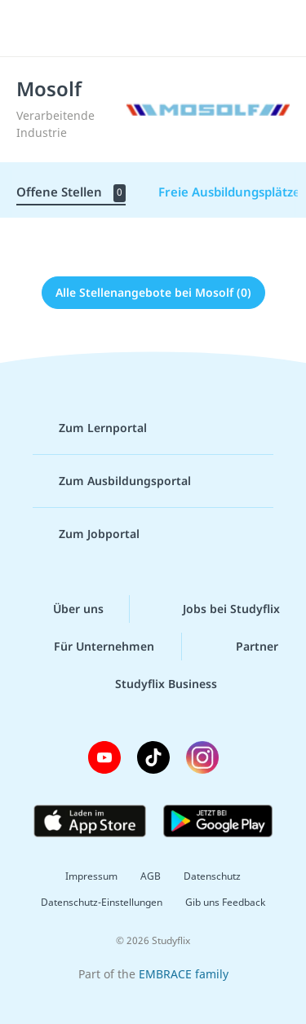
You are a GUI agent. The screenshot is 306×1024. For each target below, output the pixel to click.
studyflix (167, 28)
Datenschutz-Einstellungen (101, 902)
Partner (244, 646)
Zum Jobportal (86, 534)
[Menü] (34, 28)
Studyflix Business (153, 684)
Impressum (91, 876)
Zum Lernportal (90, 428)
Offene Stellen (71, 192)
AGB (150, 876)
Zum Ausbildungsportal (112, 481)
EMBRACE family (183, 974)
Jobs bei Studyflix (218, 609)
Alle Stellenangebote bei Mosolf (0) (153, 292)
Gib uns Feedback (225, 902)
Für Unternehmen (91, 646)
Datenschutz (212, 876)
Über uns (65, 609)
